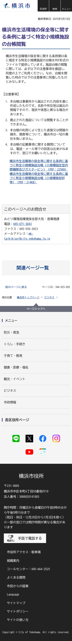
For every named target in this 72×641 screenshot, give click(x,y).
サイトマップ (16, 603)
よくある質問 (16, 577)
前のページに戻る (16, 287)
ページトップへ (36, 309)
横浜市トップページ (28, 297)
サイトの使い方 (17, 619)
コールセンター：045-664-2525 (28, 569)
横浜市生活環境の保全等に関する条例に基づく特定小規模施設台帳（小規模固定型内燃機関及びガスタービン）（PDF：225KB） (39, 165)
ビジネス (50, 297)
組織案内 (13, 560)
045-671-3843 (22, 223)
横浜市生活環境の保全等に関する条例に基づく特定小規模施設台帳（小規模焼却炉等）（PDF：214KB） (39, 178)
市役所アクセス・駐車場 (24, 552)
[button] (43, 5)
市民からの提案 (17, 586)
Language (13, 594)
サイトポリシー (17, 611)
